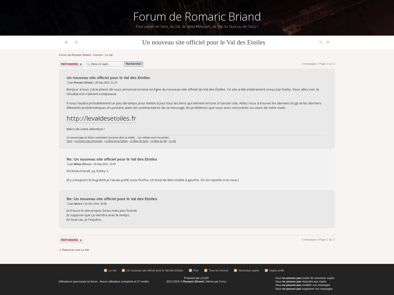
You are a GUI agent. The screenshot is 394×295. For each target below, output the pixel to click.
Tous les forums (218, 270)
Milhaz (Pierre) (82, 164)
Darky (222, 281)
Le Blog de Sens (139, 141)
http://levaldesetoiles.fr (101, 118)
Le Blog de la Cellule (116, 141)
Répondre (71, 64)
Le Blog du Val (159, 141)
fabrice (78, 203)
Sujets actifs (276, 270)
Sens (69, 141)
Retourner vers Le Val (75, 249)
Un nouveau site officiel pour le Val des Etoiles (203, 42)
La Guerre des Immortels (89, 141)
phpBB (205, 277)
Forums (98, 54)
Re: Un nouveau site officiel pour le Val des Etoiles (112, 159)
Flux (196, 270)
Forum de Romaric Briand (197, 16)
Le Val (109, 54)
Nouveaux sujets (248, 270)
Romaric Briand (83, 82)
